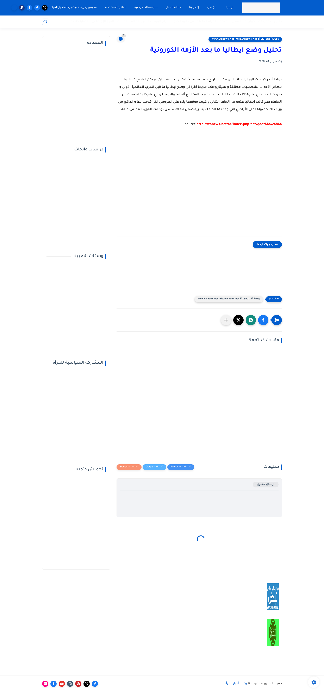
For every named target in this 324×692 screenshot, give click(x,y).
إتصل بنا (194, 7)
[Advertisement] (199, 185)
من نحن (211, 7)
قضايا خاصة (80, 21)
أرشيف (229, 7)
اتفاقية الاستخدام (115, 7)
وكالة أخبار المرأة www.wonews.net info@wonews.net (245, 39)
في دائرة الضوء (183, 21)
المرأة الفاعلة (207, 21)
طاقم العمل (173, 7)
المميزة (235, 21)
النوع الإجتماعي (103, 21)
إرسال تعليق (265, 484)
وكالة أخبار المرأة (235, 683)
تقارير (278, 21)
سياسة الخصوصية (146, 7)
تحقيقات (264, 21)
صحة (223, 21)
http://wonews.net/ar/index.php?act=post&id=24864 (239, 124)
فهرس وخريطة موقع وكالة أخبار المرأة (74, 7)
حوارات (249, 21)
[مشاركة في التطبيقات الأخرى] (226, 320)
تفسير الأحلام (141, 21)
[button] (263, 320)
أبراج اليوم (161, 21)
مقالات (122, 21)
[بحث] (45, 22)
